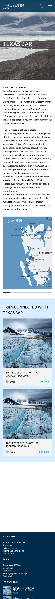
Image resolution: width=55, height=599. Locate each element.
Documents (8, 553)
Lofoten (7, 570)
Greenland (8, 567)
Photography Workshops (15, 573)
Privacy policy (10, 547)
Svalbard (7, 576)
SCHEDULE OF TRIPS (14, 542)
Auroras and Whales (13, 565)
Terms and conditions (13, 550)
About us (7, 545)
